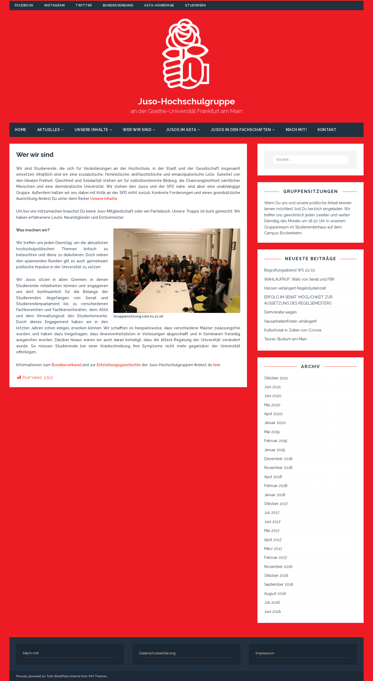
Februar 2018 (275, 486)
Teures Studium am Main (285, 339)
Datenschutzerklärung (157, 653)
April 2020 (273, 414)
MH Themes (98, 676)
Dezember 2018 (278, 459)
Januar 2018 (274, 495)
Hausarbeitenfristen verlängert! (290, 321)
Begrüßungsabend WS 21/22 (289, 270)
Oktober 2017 (276, 504)
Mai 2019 (272, 432)
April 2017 (272, 540)
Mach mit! (296, 130)
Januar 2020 (275, 423)
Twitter (83, 5)
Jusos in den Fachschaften (241, 130)
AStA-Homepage (159, 5)
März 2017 (273, 548)
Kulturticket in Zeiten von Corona (292, 330)
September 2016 (278, 584)
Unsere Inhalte (91, 130)
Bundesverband (118, 5)
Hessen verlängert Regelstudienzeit (295, 288)
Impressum (265, 653)
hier (216, 365)
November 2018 (278, 467)
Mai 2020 (272, 405)
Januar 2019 (274, 450)
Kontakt (327, 130)
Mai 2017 (271, 530)
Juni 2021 (272, 387)
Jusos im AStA (181, 130)
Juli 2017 (271, 512)
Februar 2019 (275, 441)
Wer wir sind (137, 130)
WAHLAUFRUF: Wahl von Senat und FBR (299, 279)
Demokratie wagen (280, 312)
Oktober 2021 (276, 378)
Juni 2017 (272, 522)
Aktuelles (48, 130)
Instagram (54, 5)
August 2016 (275, 593)
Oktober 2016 (276, 575)
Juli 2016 (272, 602)
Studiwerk (195, 5)
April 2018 (273, 477)
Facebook (24, 5)
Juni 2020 (272, 396)
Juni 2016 (272, 611)
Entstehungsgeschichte (119, 365)
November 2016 (278, 566)
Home (20, 130)
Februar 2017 (275, 557)
